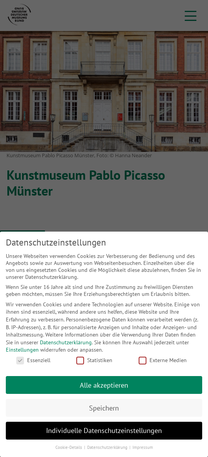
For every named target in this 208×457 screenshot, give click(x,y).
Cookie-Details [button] (69, 447)
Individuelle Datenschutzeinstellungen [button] (104, 430)
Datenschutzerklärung (66, 342)
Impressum (142, 447)
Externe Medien (163, 360)
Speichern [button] (104, 408)
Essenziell (33, 360)
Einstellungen (22, 349)
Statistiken (94, 360)
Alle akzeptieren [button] (104, 385)
